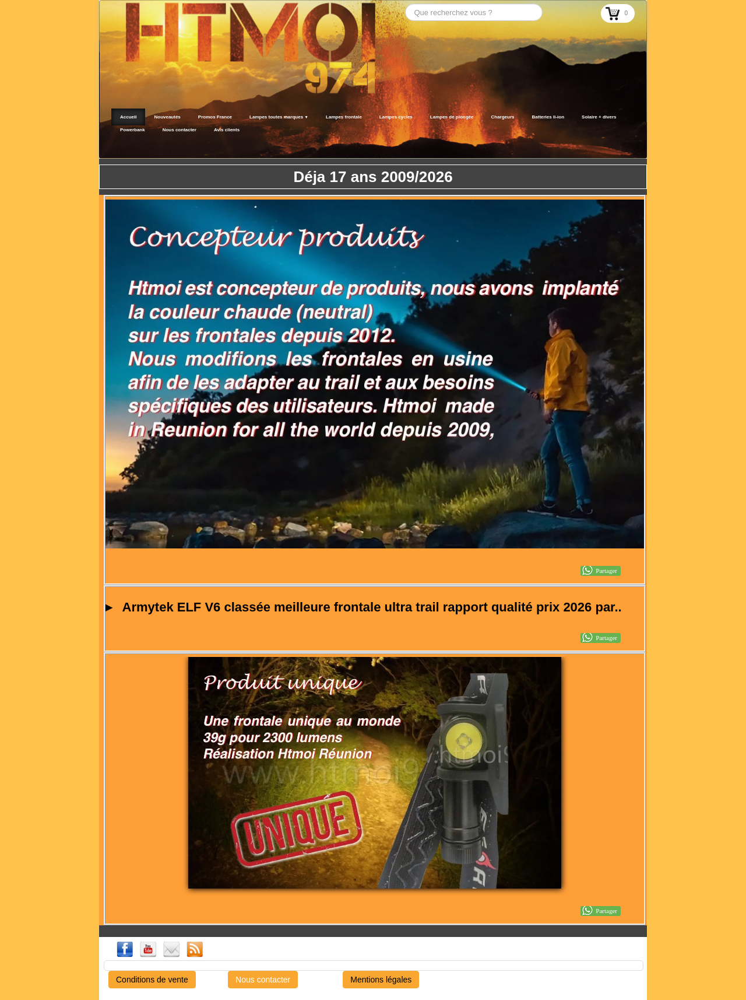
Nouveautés (167, 117)
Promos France (215, 117)
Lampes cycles (396, 117)
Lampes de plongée (452, 117)
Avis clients (227, 129)
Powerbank (132, 129)
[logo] (115, 144)
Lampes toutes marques (278, 117)
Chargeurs (502, 117)
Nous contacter (179, 129)
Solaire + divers (599, 117)
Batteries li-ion (548, 117)
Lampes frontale (344, 117)
